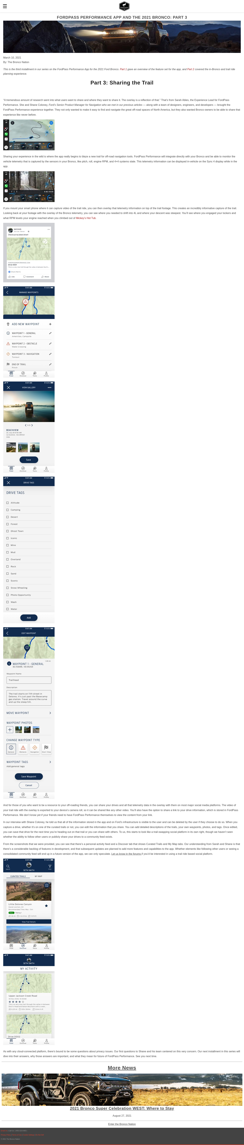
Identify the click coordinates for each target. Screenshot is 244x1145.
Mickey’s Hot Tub (86, 218)
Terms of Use (17, 1135)
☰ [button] (5, 6)
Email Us (4, 1131)
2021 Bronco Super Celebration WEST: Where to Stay (122, 1108)
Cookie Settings (29, 1135)
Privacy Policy (6, 1135)
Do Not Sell (40, 1135)
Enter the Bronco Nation (122, 1124)
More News (122, 1068)
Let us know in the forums (126, 854)
